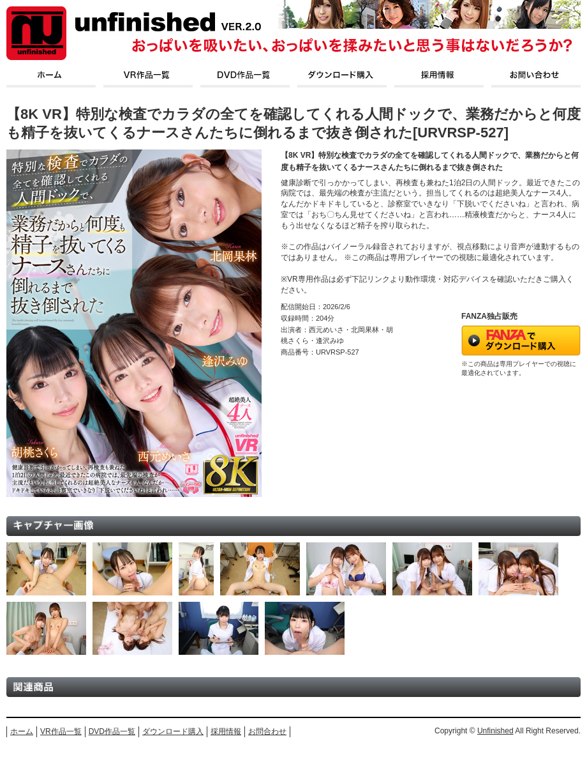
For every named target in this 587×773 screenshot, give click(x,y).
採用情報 (226, 731)
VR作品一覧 (61, 731)
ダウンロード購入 (173, 731)
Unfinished (495, 730)
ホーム (21, 731)
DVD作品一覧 (112, 731)
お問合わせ (267, 731)
